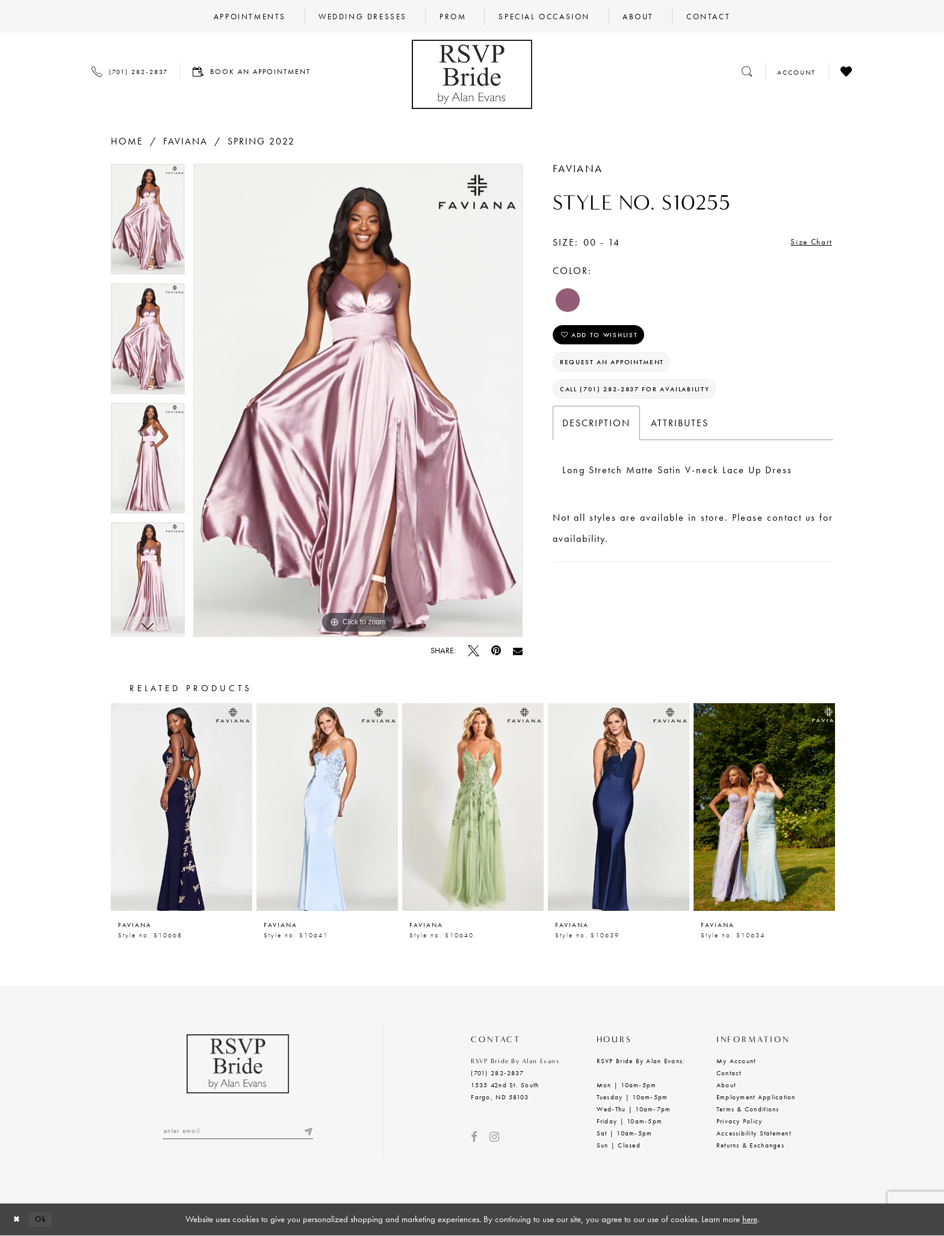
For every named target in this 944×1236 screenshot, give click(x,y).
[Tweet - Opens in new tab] (473, 650)
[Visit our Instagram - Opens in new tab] (494, 1137)
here (749, 1219)
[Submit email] (307, 1132)
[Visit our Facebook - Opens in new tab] (474, 1137)
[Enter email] (238, 1132)
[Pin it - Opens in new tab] (496, 650)
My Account (736, 1061)
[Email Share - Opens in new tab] (518, 651)
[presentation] (181, 807)
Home (127, 141)
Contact (729, 1073)
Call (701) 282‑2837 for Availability (648, 403)
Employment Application (756, 1097)
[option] (148, 224)
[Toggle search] (747, 71)
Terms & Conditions (748, 1109)
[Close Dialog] (18, 1219)
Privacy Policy (739, 1121)
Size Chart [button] (807, 243)
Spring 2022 (261, 141)
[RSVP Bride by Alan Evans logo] (472, 74)
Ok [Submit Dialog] (46, 1219)
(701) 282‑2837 (497, 1073)
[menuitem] (249, 16)
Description (596, 438)
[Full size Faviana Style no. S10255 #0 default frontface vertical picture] (358, 400)
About (726, 1085)
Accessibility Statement (753, 1133)
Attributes (680, 438)
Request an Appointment (623, 371)
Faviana (185, 141)
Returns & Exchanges (750, 1145)
